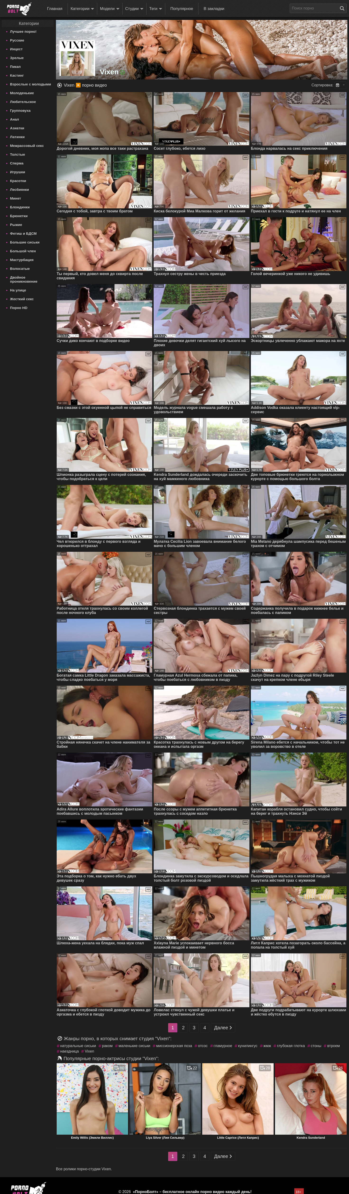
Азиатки (17, 128)
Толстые (17, 154)
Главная (54, 8)
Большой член (23, 251)
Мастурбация (21, 260)
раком (107, 1046)
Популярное (181, 8)
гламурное (223, 1046)
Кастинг (17, 75)
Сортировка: (322, 85)
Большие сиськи (24, 242)
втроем (333, 1046)
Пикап (15, 67)
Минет (15, 198)
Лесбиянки (19, 189)
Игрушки (17, 172)
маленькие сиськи (134, 1046)
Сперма (16, 163)
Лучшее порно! (23, 31)
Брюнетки (19, 216)
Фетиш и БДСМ (23, 233)
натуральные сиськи (78, 1046)
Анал (14, 119)
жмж (267, 1046)
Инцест (16, 49)
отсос (203, 1046)
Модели (109, 8)
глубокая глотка (291, 1046)
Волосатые (20, 269)
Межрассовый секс (27, 146)
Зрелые (17, 58)
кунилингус (247, 1046)
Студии (134, 8)
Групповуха (20, 110)
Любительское (23, 102)
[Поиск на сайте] (343, 8)
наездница (69, 1051)
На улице (18, 290)
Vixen (89, 1051)
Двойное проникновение (23, 279)
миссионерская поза (174, 1046)
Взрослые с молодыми (30, 84)
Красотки (18, 181)
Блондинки (20, 207)
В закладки (214, 8)
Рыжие (16, 225)
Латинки (17, 137)
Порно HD (18, 308)
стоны (316, 1046)
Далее (223, 1027)
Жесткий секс (22, 299)
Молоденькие (22, 93)
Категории (82, 8)
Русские (17, 40)
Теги (155, 8)
